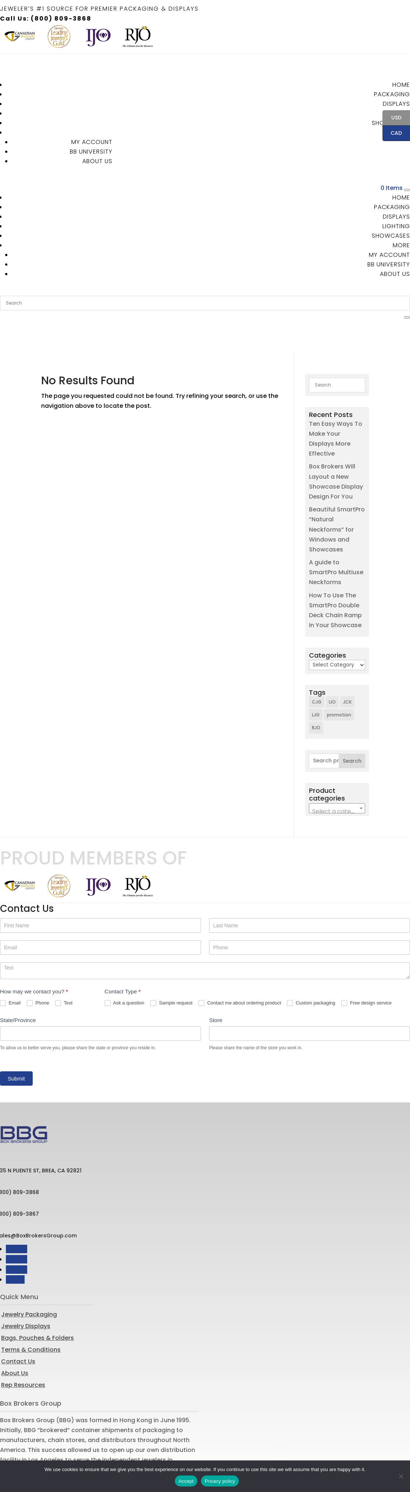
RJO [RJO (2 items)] (316, 696)
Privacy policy (220, 1481)
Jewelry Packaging (29, 1282)
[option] (19, 36)
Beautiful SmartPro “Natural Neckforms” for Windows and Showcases (337, 497)
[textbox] (337, 780)
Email (10, 971)
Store (215, 988)
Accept (186, 1481)
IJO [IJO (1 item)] (332, 669)
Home (401, 84)
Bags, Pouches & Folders (37, 1305)
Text (63, 971)
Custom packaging (311, 971)
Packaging (392, 94)
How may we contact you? (34, 959)
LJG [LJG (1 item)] (316, 683)
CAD (392, 133)
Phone (38, 971)
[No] (400, 1476)
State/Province (18, 988)
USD (392, 118)
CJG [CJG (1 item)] (316, 669)
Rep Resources (23, 1352)
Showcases (391, 235)
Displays (396, 104)
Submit (16, 1046)
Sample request (171, 971)
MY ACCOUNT (91, 142)
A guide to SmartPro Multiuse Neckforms (336, 540)
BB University (91, 151)
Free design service (366, 971)
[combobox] (337, 776)
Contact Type (123, 959)
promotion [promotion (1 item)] (339, 683)
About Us (97, 161)
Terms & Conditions (31, 1317)
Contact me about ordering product (239, 971)
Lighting (396, 226)
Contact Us (18, 1329)
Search (352, 729)
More (401, 245)
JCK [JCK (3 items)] (347, 669)
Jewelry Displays (25, 1294)
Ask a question (124, 971)
